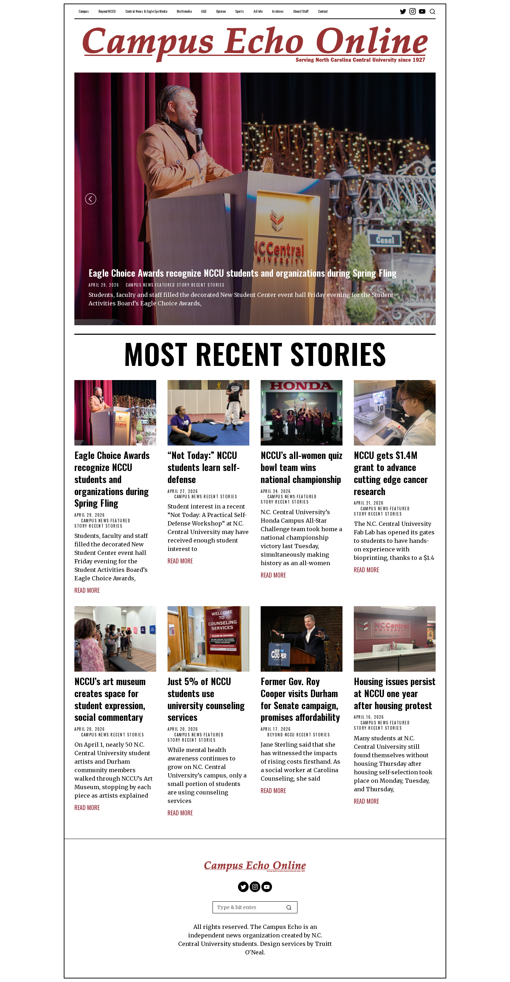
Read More (87, 590)
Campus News (140, 285)
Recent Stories (208, 285)
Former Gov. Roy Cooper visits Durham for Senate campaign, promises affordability (300, 699)
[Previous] (90, 199)
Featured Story (172, 285)
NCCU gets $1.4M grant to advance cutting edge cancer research (391, 473)
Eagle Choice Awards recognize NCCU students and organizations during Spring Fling (243, 273)
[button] (289, 907)
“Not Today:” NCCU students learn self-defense (204, 467)
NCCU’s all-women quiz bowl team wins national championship (301, 467)
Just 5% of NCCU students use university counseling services (206, 699)
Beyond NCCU (281, 734)
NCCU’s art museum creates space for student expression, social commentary (110, 699)
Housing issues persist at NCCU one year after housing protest (395, 693)
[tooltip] (403, 11)
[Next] (419, 199)
